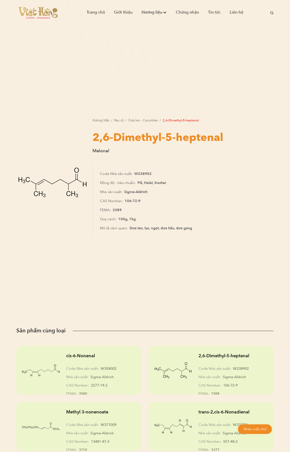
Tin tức (214, 12)
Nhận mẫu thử (254, 429)
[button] (154, 12)
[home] (38, 13)
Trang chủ (96, 12)
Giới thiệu (123, 12)
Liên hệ (236, 12)
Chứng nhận (187, 12)
